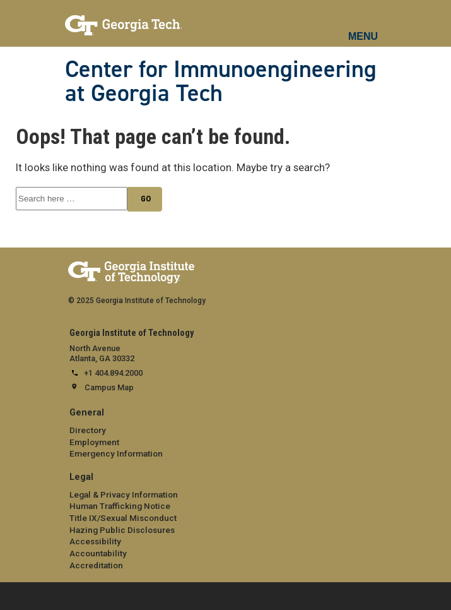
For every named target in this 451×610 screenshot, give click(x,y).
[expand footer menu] (12, 595)
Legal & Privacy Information (123, 494)
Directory (87, 430)
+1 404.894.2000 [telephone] (113, 373)
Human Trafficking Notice (119, 506)
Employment (94, 442)
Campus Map (109, 387)
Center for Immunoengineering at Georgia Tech (221, 81)
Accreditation (96, 565)
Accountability (98, 553)
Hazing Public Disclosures (122, 530)
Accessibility (95, 541)
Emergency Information (116, 453)
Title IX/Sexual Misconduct (123, 518)
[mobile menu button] (363, 25)
